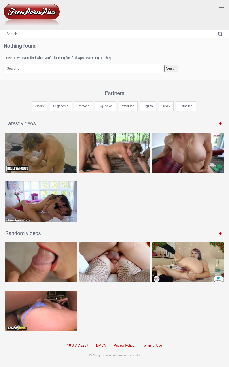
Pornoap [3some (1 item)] (83, 106)
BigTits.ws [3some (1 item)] (105, 106)
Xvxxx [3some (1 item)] (166, 106)
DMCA (101, 345)
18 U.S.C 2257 (77, 345)
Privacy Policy (124, 345)
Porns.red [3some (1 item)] (186, 106)
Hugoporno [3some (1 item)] (60, 106)
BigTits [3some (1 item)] (148, 106)
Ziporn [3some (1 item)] (39, 106)
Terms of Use (152, 345)
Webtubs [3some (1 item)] (128, 106)
